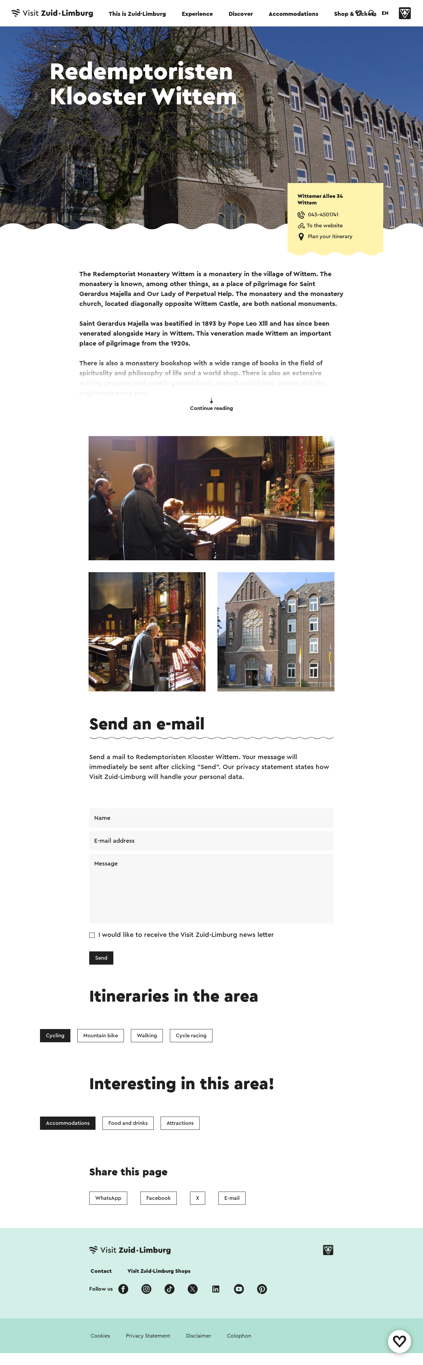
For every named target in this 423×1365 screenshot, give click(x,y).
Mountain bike (100, 1035)
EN (385, 13)
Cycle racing (191, 1035)
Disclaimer (198, 1336)
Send (101, 958)
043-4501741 (323, 214)
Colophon (239, 1336)
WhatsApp (108, 1198)
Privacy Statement (148, 1336)
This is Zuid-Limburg (137, 14)
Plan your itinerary (330, 236)
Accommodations (293, 14)
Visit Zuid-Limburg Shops (159, 1271)
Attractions (180, 1123)
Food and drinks (128, 1123)
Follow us (101, 1289)
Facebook (158, 1198)
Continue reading (211, 404)
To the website (325, 225)
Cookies (100, 1336)
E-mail (232, 1198)
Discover (241, 14)
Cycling (55, 1035)
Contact (101, 1271)
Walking (147, 1035)
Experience (197, 14)
